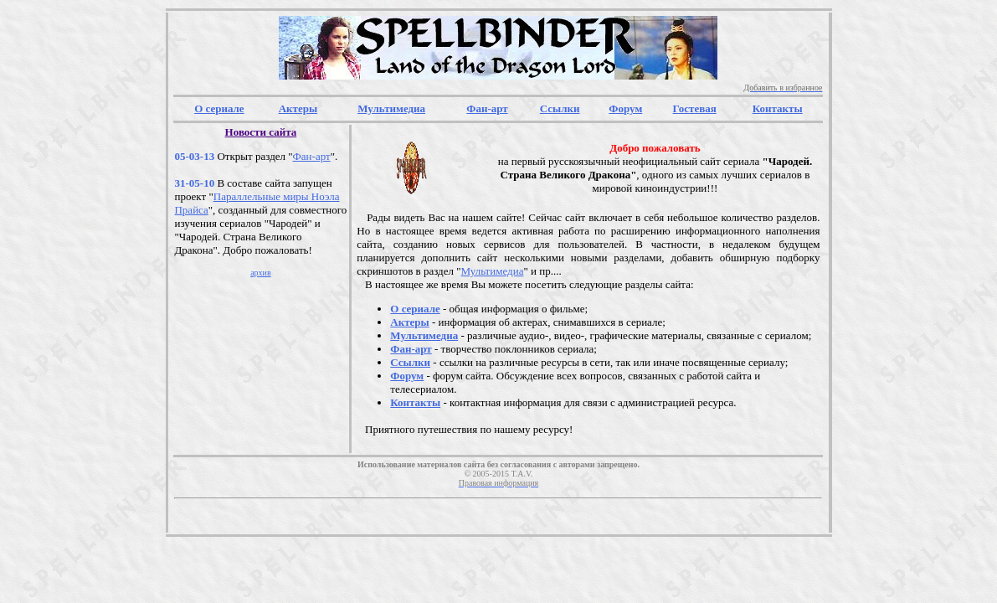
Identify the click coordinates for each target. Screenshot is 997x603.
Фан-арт (312, 156)
